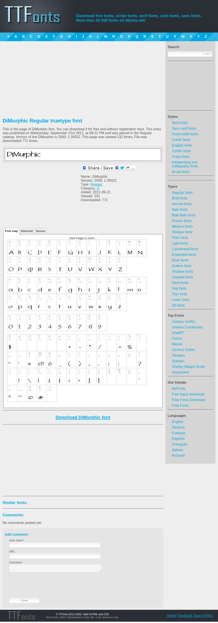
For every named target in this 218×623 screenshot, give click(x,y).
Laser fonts (180, 300)
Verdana (178, 355)
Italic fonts (180, 209)
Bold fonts (179, 198)
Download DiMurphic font (83, 417)
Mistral (177, 344)
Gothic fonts (181, 140)
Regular (96, 184)
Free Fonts (180, 405)
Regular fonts (182, 192)
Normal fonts (182, 204)
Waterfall (27, 231)
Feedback (184, 617)
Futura (177, 338)
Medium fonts (182, 226)
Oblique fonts (182, 232)
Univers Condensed (187, 327)
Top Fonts (176, 315)
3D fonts (178, 305)
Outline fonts (182, 266)
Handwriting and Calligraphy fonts (185, 164)
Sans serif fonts (184, 128)
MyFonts (178, 388)
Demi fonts (180, 283)
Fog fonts (179, 288)
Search (199, 617)
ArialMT (178, 333)
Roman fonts (182, 221)
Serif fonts (180, 123)
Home (171, 617)
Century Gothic (183, 321)
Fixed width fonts (185, 134)
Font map (11, 231)
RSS (209, 617)
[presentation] (42, 588)
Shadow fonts (182, 271)
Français (178, 433)
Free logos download (188, 394)
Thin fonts (179, 294)
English (177, 422)
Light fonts (180, 243)
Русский (178, 455)
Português (180, 444)
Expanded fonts (184, 254)
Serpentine (180, 372)
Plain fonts (180, 238)
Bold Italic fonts (184, 215)
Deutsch (178, 427)
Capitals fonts (182, 277)
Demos (40, 231)
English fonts (182, 145)
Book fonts (180, 260)
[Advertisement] (190, 87)
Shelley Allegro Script (188, 367)
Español (178, 438)
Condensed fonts (185, 249)
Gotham (178, 361)
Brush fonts (181, 172)
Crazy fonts (181, 156)
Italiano (177, 450)
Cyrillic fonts (181, 151)
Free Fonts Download (188, 400)
